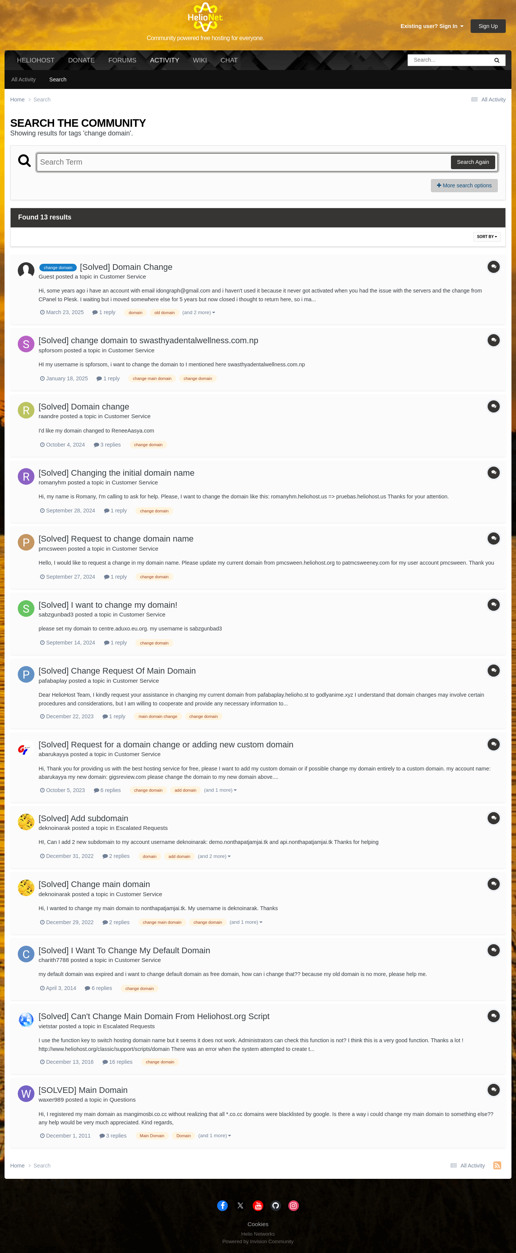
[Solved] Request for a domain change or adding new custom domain (166, 744)
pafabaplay (53, 680)
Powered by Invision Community (258, 1241)
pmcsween (53, 548)
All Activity (23, 79)
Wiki (200, 60)
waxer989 (51, 1099)
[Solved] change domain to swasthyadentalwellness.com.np (148, 340)
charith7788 (54, 960)
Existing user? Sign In (432, 26)
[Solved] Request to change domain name (116, 538)
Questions (122, 1099)
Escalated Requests (142, 828)
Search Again (473, 162)
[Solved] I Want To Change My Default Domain (124, 950)
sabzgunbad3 (56, 614)
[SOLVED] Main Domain (83, 1090)
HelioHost (35, 60)
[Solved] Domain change (84, 406)
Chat (229, 60)
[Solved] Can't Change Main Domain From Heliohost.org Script (154, 1016)
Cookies (258, 1224)
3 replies (107, 445)
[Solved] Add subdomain (83, 818)
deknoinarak (54, 828)
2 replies (116, 856)
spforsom (50, 350)
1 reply (103, 312)
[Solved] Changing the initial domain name (116, 473)
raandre (49, 416)
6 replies (107, 790)
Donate (81, 60)
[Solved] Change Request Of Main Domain (117, 671)
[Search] (427, 60)
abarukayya (54, 754)
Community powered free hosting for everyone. (205, 38)
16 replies (118, 1062)
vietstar (48, 1026)
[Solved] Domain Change (126, 267)
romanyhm (52, 482)
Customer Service (123, 276)
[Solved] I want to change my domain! (108, 605)
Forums (122, 60)
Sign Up (488, 26)
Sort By (487, 237)
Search (57, 79)
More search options (464, 185)
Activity (164, 63)
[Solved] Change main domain (94, 884)
